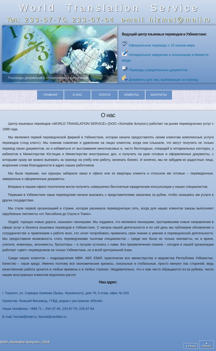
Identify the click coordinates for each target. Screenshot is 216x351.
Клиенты (131, 94)
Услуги (104, 94)
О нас (77, 94)
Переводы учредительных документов (158, 70)
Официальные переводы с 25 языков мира (161, 45)
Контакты (159, 94)
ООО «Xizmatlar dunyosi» (20, 342)
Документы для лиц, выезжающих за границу (163, 79)
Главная (50, 94)
